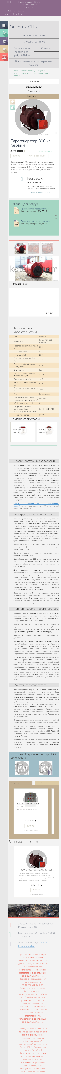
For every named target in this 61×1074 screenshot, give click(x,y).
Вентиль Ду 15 (20, 430)
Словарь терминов (34, 41)
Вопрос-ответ (34, 96)
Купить (16, 156)
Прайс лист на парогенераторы (35, 221)
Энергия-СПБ (23, 27)
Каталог (37, 2)
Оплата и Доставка (29, 5)
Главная (16, 71)
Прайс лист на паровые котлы (35, 209)
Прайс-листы (33, 91)
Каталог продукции (34, 35)
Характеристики (34, 86)
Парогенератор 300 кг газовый (37, 869)
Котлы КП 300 (25, 73)
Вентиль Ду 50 (46, 430)
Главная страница (25, 2)
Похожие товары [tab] (47, 783)
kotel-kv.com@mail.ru (16, 11)
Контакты (29, 7)
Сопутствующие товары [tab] (20, 783)
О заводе (46, 48)
